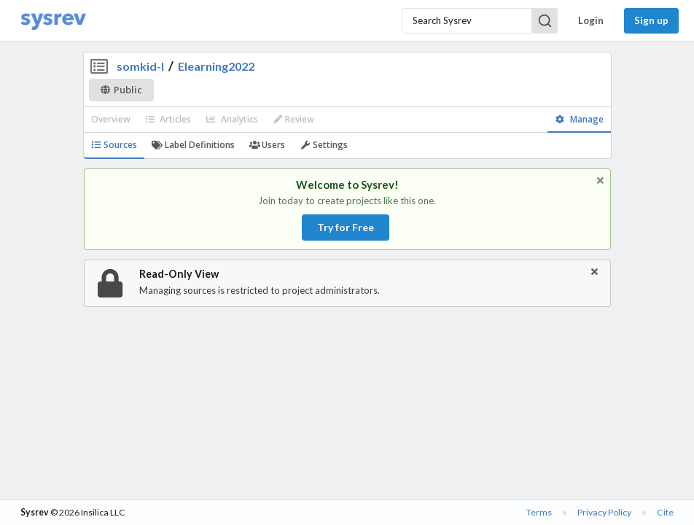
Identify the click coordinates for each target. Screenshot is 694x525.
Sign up (651, 20)
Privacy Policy (604, 512)
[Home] (53, 21)
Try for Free (345, 227)
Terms (539, 512)
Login (591, 20)
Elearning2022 (216, 66)
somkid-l (140, 66)
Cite (665, 512)
